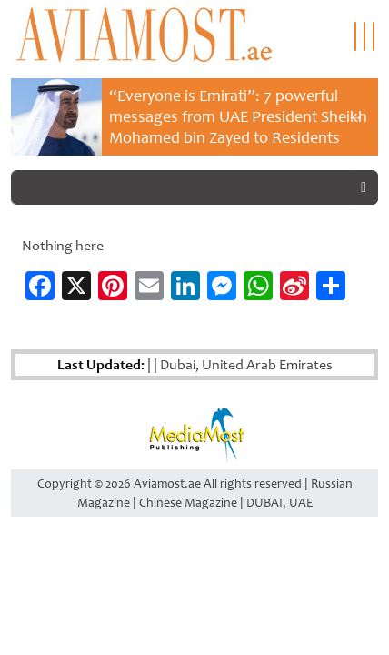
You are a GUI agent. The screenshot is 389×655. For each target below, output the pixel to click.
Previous (34, 116)
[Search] (180, 187)
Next (355, 116)
